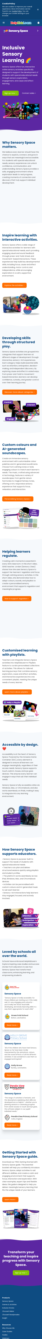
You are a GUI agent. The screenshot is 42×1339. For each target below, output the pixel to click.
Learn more (9, 1199)
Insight (4, 1318)
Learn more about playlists (16, 692)
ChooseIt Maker (8, 1311)
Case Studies (7, 1331)
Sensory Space (7, 1301)
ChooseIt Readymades (10, 1315)
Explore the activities (13, 285)
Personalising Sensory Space (17, 499)
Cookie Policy (17, 11)
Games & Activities (9, 1305)
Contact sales (28, 93)
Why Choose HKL (8, 1328)
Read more (11, 1025)
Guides (5, 1335)
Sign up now (9, 93)
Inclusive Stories (8, 1308)
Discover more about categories (18, 392)
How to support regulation (16, 598)
